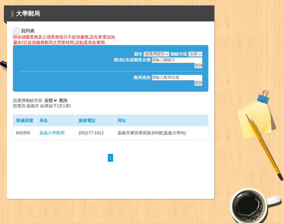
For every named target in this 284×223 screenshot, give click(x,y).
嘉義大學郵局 (52, 132)
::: (3, 2)
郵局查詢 (142, 77)
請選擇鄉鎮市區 (27, 100)
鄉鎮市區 (178, 54)
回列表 (28, 30)
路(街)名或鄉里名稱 (132, 60)
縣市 (138, 54)
